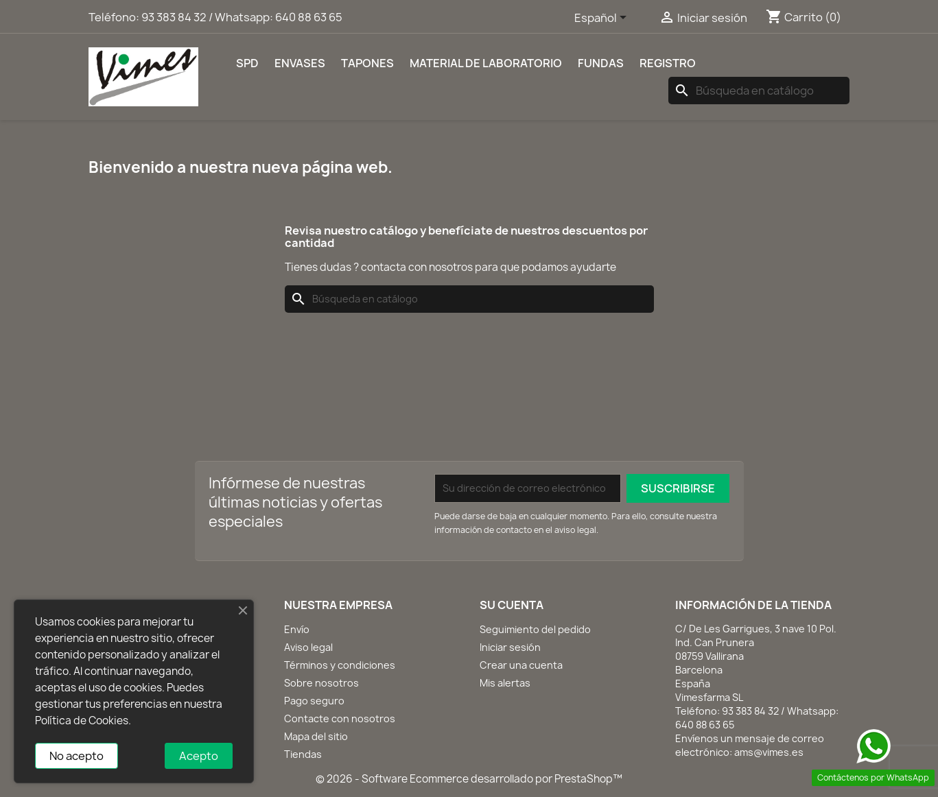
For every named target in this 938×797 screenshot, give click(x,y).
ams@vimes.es (769, 752)
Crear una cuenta (521, 664)
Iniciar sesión (510, 647)
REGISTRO (668, 63)
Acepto (198, 755)
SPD (247, 63)
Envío (296, 629)
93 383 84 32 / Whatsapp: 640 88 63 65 (241, 17)
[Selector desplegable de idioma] (602, 18)
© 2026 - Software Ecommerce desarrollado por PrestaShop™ (469, 779)
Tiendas (303, 754)
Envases (299, 63)
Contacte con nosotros (339, 718)
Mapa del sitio (316, 736)
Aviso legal (308, 647)
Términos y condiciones (339, 664)
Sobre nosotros (321, 682)
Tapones (367, 63)
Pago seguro (314, 700)
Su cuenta (511, 604)
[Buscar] (758, 90)
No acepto (76, 755)
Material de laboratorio (486, 63)
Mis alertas (505, 682)
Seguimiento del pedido (535, 629)
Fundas (601, 63)
